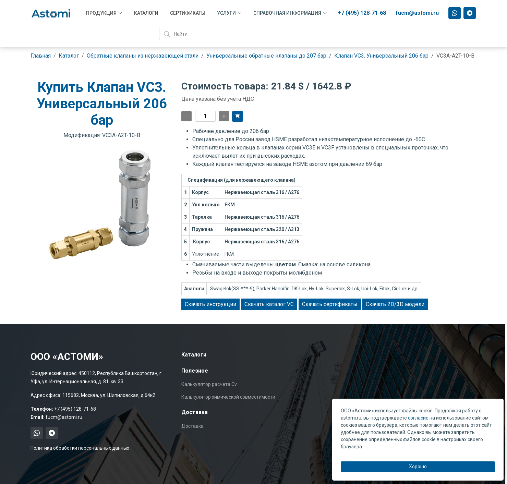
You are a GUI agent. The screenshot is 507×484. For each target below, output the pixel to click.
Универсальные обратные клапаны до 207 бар (266, 55)
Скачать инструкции (210, 304)
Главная (41, 55)
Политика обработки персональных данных (80, 448)
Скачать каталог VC (269, 304)
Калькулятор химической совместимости (228, 397)
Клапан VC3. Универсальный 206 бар (381, 55)
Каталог (69, 55)
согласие (418, 418)
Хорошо (418, 466)
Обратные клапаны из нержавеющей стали (142, 55)
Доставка (192, 426)
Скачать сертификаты (330, 304)
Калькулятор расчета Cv (209, 384)
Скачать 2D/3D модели (395, 304)
